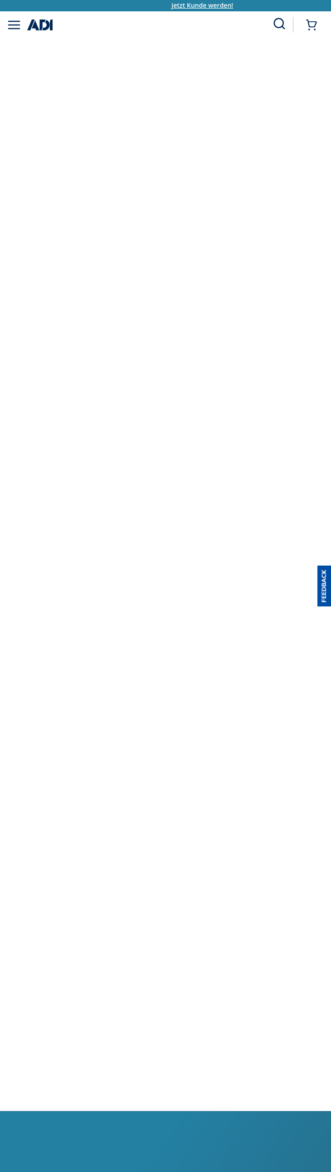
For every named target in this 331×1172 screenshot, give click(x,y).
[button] (324, 586)
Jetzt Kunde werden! (207, 5)
